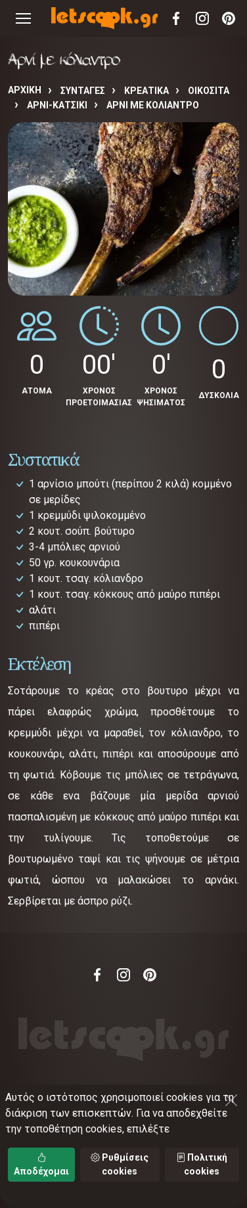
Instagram (202, 18)
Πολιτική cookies (201, 1164)
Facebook (176, 18)
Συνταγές (82, 90)
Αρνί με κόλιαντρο (152, 105)
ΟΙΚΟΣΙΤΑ (208, 90)
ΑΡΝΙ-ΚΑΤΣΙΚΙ (57, 105)
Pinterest (228, 18)
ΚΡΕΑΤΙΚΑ (146, 90)
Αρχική (24, 90)
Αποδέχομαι (41, 1164)
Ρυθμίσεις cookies (119, 1164)
